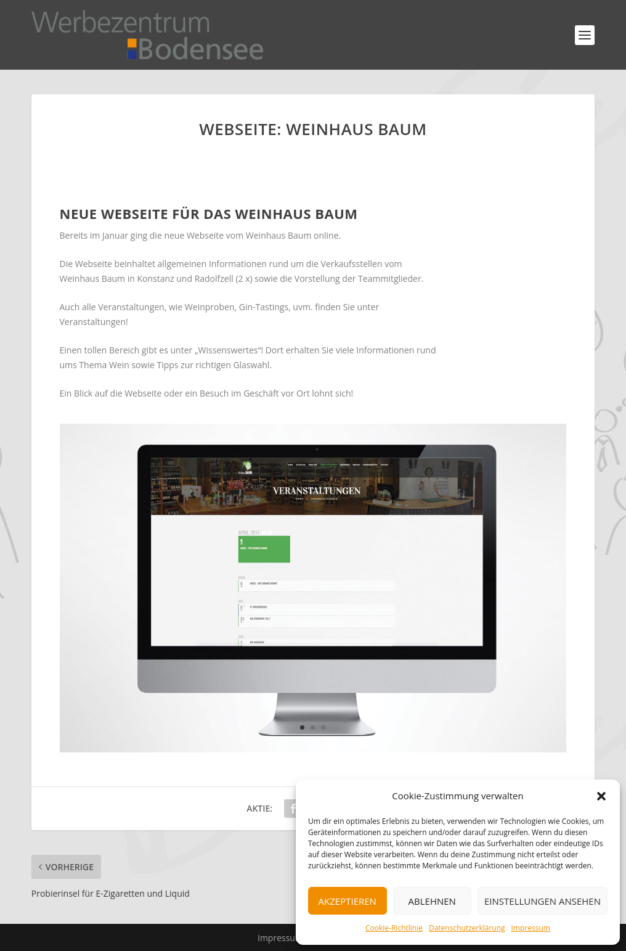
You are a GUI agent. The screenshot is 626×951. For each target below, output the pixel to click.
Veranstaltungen (93, 321)
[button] (601, 796)
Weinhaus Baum (279, 235)
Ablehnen (432, 901)
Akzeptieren (347, 901)
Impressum (530, 928)
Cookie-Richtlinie (394, 928)
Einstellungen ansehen (542, 901)
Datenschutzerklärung (467, 928)
